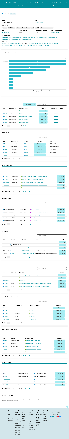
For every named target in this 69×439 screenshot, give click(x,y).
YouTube (45, 418)
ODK (30, 423)
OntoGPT (31, 425)
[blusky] (60, 416)
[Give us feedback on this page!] (67, 407)
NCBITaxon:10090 (39, 22)
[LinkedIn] (56, 416)
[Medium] (53, 416)
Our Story (10, 412)
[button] (55, 116)
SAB (8, 416)
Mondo (23, 412)
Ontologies (41, 2)
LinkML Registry (37, 425)
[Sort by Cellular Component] (39, 305)
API (16, 418)
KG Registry (38, 422)
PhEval (30, 416)
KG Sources (17, 436)
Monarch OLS (39, 414)
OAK (30, 421)
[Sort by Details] (45, 108)
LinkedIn (45, 416)
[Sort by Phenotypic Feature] (28, 108)
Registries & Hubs (58, 2)
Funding (9, 422)
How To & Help (18, 425)
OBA (23, 422)
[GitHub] (54, 416)
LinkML (30, 418)
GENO (23, 425)
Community (65, 2)
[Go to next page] (23, 125)
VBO (23, 424)
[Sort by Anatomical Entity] (39, 206)
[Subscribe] (50, 416)
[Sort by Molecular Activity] (28, 272)
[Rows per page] (8, 126)
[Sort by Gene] (6, 108)
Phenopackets (32, 429)
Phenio (23, 420)
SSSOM (30, 419)
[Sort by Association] (15, 108)
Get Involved (45, 412)
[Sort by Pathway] (26, 174)
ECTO (23, 429)
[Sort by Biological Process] (34, 338)
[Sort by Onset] (64, 108)
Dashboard (17, 414)
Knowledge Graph (34, 2)
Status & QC (17, 423)
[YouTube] (58, 416)
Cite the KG (17, 432)
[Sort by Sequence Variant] (11, 371)
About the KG (18, 434)
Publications (10, 420)
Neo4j (16, 419)
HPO (23, 418)
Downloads (17, 416)
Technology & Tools (49, 2)
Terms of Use (17, 430)
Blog (44, 414)
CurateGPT (31, 427)
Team (9, 414)
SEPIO (23, 427)
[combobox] (34, 6)
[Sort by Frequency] (56, 108)
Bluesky (45, 420)
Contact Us (10, 418)
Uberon (23, 414)
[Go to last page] (25, 125)
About (28, 2)
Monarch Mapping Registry (38, 417)
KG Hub (37, 420)
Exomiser (31, 414)
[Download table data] (29, 125)
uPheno (23, 416)
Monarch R (17, 421)
